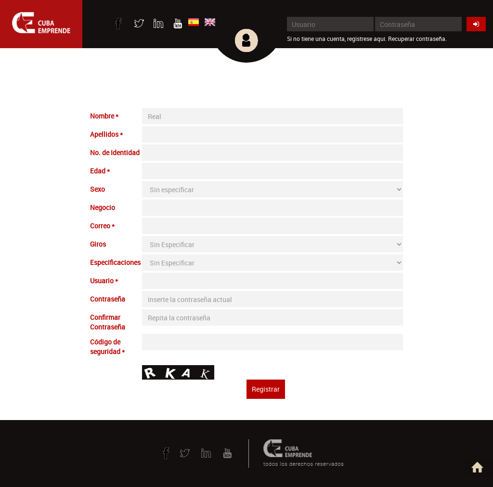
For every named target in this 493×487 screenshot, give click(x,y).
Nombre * (104, 115)
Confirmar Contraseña (107, 322)
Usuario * (104, 280)
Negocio (102, 207)
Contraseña (107, 298)
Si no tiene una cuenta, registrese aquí (336, 38)
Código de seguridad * (107, 346)
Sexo (97, 189)
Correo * (102, 225)
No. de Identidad (115, 152)
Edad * (100, 170)
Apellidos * (106, 134)
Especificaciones (115, 262)
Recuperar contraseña (416, 38)
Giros (98, 244)
